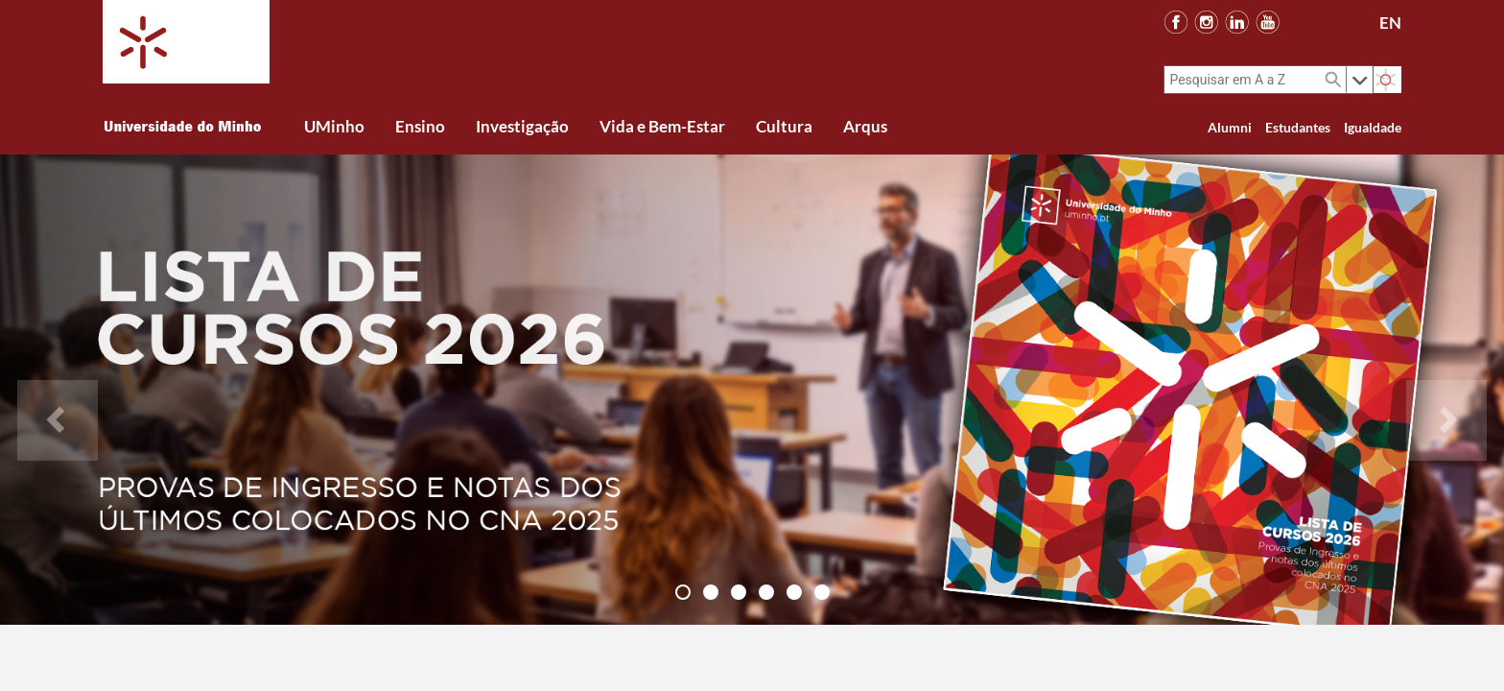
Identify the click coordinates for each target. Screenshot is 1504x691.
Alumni (1230, 127)
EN (1390, 22)
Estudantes (1297, 127)
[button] (57, 390)
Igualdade (1372, 127)
